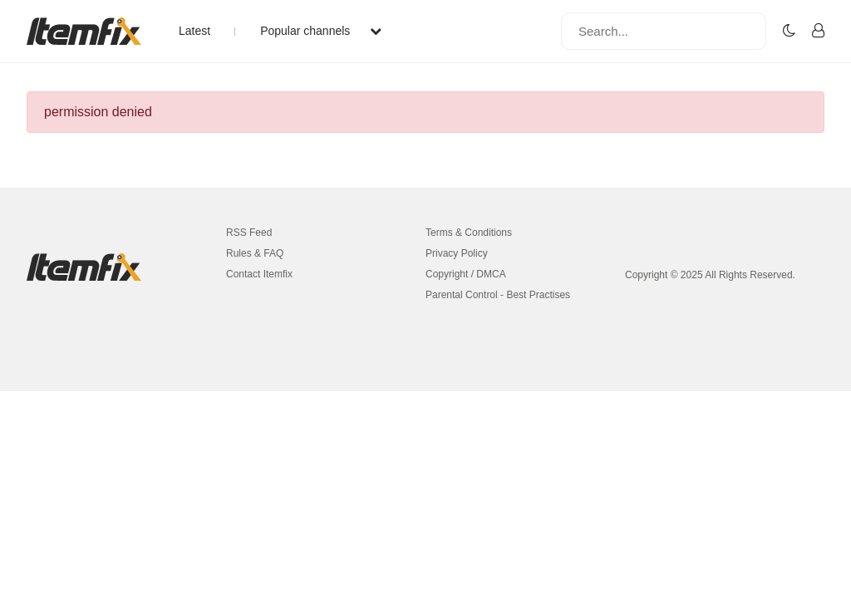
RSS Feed (249, 232)
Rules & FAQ (254, 253)
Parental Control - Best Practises (498, 295)
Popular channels (320, 30)
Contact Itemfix (259, 274)
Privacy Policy (457, 253)
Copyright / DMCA (466, 274)
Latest (194, 30)
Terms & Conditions (469, 232)
